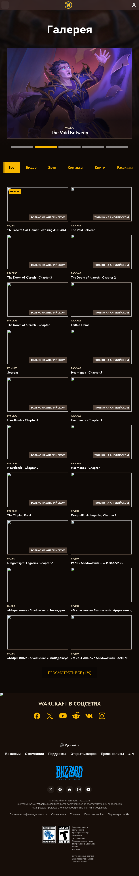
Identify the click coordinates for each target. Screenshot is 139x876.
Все (11, 167)
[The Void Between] (46, 147)
